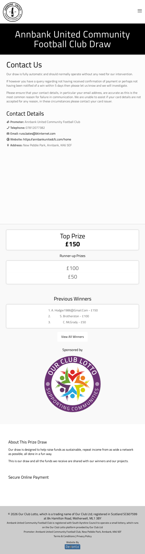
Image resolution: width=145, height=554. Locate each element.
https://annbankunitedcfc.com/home (47, 139)
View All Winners (72, 336)
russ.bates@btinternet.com (37, 133)
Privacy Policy (84, 536)
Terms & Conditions (64, 536)
